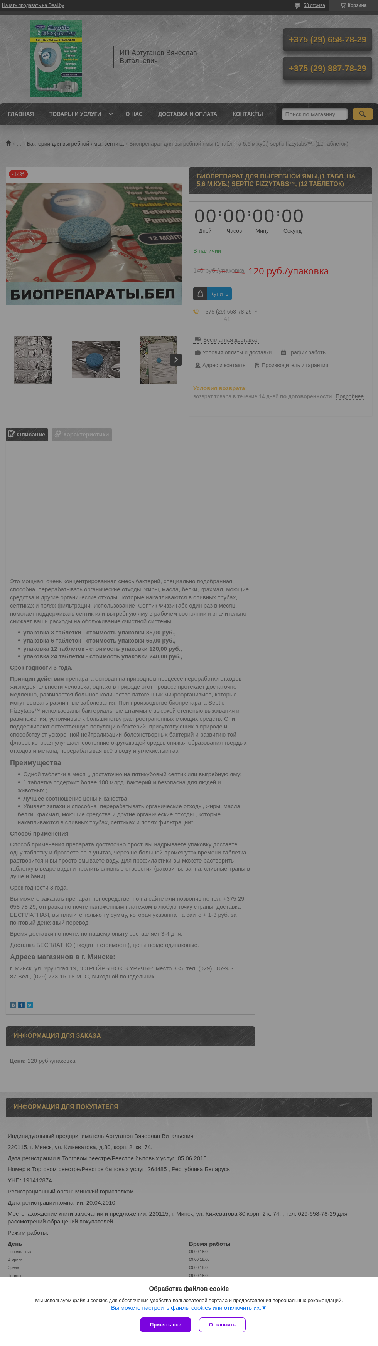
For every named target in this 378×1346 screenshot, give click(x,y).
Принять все (165, 1325)
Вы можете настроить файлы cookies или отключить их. (186, 1307)
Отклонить (222, 1325)
